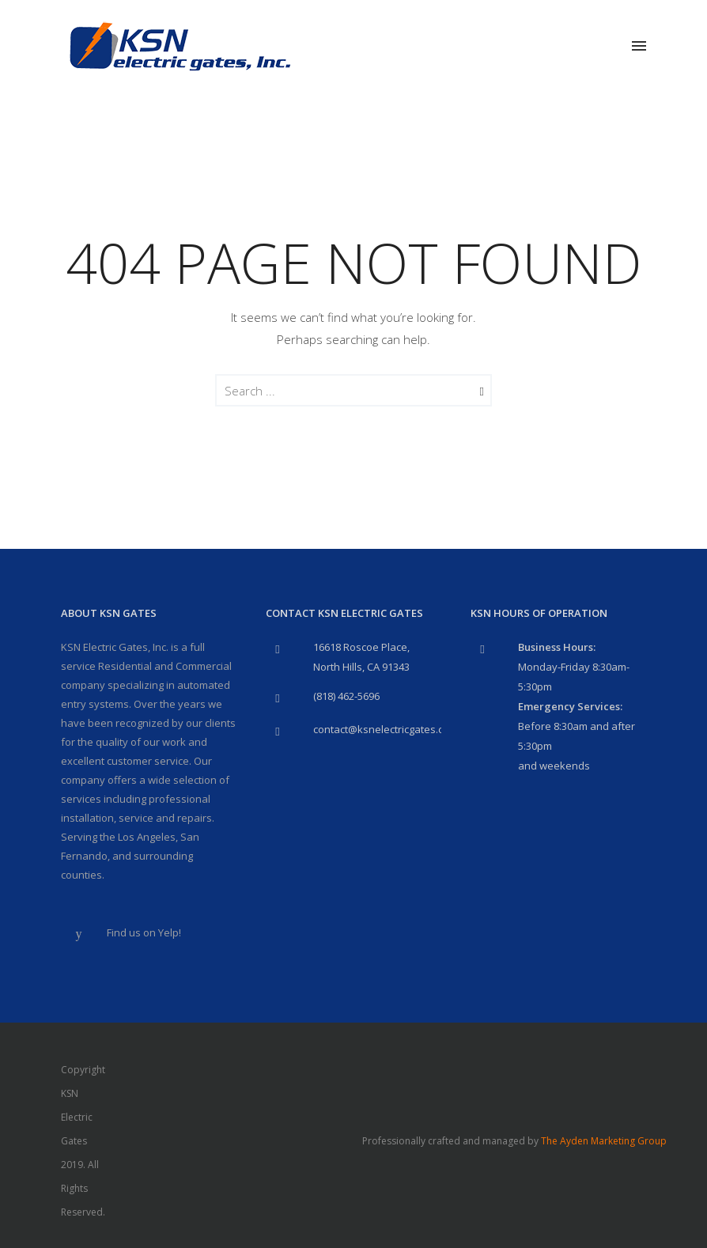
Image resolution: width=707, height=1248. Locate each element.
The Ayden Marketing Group (604, 1141)
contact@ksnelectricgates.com (385, 729)
